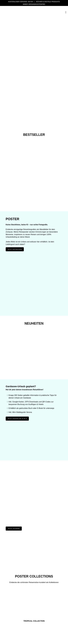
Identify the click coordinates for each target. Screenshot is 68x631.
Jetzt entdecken (15, 249)
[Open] (65, 12)
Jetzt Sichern (14, 528)
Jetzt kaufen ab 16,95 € (17, 418)
